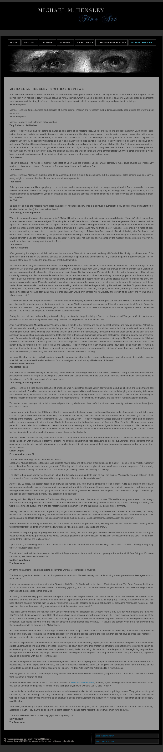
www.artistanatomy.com (82, 682)
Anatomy (64, 42)
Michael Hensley (141, 42)
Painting (29, 42)
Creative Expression (111, 42)
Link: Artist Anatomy (105, 736)
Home (13, 42)
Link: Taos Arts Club (105, 741)
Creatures (84, 42)
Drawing (47, 42)
